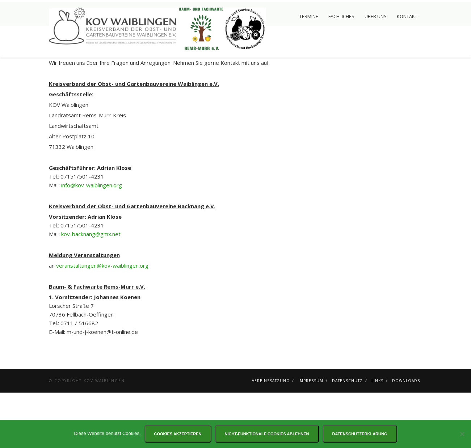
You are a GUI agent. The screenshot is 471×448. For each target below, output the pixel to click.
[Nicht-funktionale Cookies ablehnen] (462, 433)
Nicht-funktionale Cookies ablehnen (267, 434)
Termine (308, 16)
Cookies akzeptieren (178, 434)
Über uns (376, 16)
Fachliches (341, 16)
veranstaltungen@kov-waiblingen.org (102, 321)
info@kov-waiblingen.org (91, 240)
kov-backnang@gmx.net (91, 289)
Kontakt (407, 16)
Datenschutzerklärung (359, 434)
